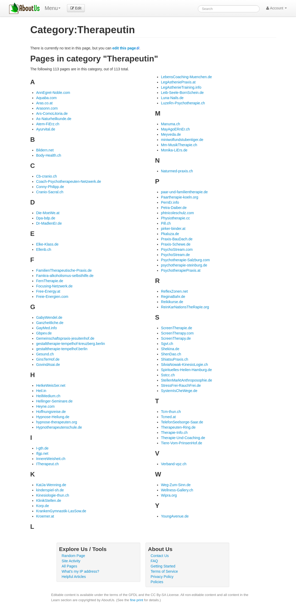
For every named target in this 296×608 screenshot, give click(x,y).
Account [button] (276, 8)
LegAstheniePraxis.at (178, 82)
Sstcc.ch (168, 375)
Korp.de (42, 506)
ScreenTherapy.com (177, 333)
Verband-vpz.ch (173, 464)
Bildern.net (45, 150)
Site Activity (71, 561)
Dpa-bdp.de (45, 218)
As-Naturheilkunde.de (53, 119)
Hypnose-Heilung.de (52, 417)
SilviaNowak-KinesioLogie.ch (184, 364)
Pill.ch (166, 223)
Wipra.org (169, 495)
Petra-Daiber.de (174, 208)
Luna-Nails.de (172, 98)
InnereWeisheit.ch (50, 459)
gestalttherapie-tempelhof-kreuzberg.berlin (70, 344)
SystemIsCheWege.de (179, 391)
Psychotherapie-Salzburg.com (185, 260)
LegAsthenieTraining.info (181, 87)
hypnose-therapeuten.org (56, 422)
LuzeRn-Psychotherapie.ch (183, 103)
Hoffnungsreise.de (51, 412)
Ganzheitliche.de (49, 323)
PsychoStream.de (175, 255)
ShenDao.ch (171, 354)
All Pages (69, 566)
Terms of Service (164, 571)
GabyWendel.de (49, 317)
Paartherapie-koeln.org (179, 197)
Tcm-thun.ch (171, 412)
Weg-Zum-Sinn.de (176, 485)
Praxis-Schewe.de (176, 244)
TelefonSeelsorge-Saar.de (182, 422)
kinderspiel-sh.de (50, 490)
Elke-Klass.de (47, 244)
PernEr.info (170, 202)
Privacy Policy (162, 577)
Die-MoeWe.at (47, 213)
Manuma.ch (170, 124)
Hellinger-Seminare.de (54, 401)
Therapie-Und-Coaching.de (183, 438)
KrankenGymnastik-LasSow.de (61, 511)
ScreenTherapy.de (176, 338)
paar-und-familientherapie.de (184, 192)
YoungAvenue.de (175, 516)
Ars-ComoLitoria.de (52, 113)
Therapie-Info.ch (174, 432)
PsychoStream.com (177, 249)
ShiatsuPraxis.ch (174, 359)
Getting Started (163, 566)
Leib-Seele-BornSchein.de (182, 92)
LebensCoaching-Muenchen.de (186, 77)
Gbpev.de (44, 333)
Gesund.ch (45, 354)
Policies (157, 582)
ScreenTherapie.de (176, 328)
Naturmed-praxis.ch (177, 171)
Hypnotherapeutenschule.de (59, 427)
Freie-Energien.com (52, 296)
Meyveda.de (171, 134)
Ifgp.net (42, 453)
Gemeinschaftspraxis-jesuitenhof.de (65, 338)
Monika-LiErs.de (174, 150)
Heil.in (41, 391)
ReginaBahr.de (173, 296)
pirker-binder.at (173, 228)
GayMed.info (46, 328)
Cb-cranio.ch (46, 176)
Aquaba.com (46, 98)
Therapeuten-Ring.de (178, 427)
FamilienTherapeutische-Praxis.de (64, 270)
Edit (75, 8)
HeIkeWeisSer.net (50, 385)
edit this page (124, 48)
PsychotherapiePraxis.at (180, 270)
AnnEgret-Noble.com (53, 92)
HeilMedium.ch (48, 396)
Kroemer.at (45, 516)
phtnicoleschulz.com (177, 213)
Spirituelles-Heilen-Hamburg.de (186, 370)
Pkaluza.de (170, 234)
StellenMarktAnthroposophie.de (186, 380)
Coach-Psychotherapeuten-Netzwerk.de (68, 181)
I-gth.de (42, 448)
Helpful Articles (74, 577)
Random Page (73, 556)
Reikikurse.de (172, 302)
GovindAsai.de (48, 364)
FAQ (154, 561)
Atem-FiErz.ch (47, 124)
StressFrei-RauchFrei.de (181, 385)
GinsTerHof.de (47, 359)
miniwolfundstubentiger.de (182, 140)
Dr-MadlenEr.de (49, 223)
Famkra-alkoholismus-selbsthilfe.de (64, 276)
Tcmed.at (168, 417)
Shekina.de (170, 349)
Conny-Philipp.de (50, 187)
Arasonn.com (47, 108)
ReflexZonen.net (174, 291)
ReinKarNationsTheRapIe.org (185, 307)
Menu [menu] (52, 8)
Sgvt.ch (167, 344)
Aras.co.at (44, 103)
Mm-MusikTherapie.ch (179, 145)
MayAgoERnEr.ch (175, 129)
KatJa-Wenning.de (51, 485)
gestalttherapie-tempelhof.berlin (61, 349)
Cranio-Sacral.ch (49, 192)
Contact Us (160, 556)
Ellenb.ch (43, 249)
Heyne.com (45, 406)
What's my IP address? (80, 571)
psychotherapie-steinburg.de (184, 265)
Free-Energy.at (48, 291)
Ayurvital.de (45, 129)
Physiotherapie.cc (175, 218)
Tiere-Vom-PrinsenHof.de (181, 443)
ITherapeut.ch (47, 464)
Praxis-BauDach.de (177, 239)
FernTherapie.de (49, 281)
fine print (136, 600)
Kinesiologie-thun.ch (52, 495)
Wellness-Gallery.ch (177, 490)
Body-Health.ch (48, 155)
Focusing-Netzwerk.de (54, 286)
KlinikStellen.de (48, 500)
